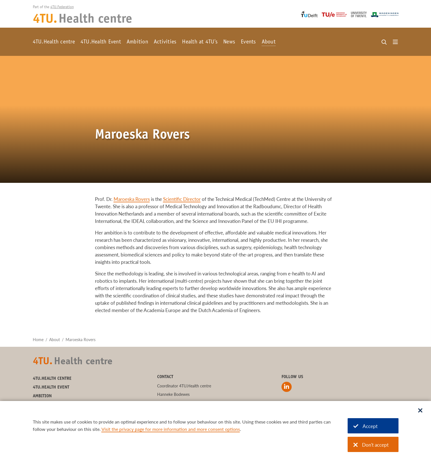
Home (38, 339)
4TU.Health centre (54, 42)
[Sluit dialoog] (420, 411)
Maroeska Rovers (132, 199)
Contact (165, 377)
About (269, 42)
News (229, 42)
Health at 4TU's (200, 42)
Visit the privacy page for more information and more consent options (170, 429)
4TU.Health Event (101, 42)
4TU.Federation (62, 7)
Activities (165, 42)
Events (248, 42)
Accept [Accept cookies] (365, 426)
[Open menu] (395, 42)
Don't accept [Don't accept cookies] (371, 445)
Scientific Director (182, 199)
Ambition (137, 42)
